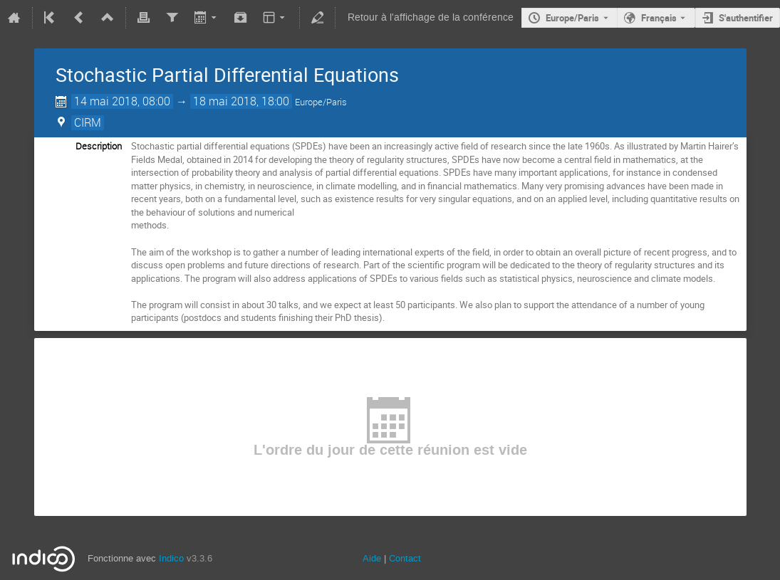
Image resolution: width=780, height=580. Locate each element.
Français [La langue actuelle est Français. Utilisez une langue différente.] (659, 17)
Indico (171, 558)
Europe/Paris (572, 17)
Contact (405, 558)
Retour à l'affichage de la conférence (431, 17)
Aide (372, 558)
